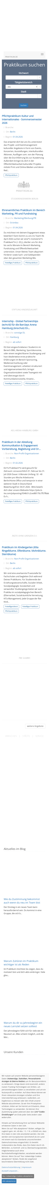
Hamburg (14, 337)
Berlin (12, 131)
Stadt (23, 91)
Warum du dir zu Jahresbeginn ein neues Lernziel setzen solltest (23, 1024)
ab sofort (17, 342)
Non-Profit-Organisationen (26, 453)
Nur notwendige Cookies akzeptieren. (17, 1176)
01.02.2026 (18, 463)
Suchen (23, 105)
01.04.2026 (18, 136)
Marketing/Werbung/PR (25, 218)
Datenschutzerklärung (11, 1167)
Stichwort (23, 73)
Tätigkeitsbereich (23, 82)
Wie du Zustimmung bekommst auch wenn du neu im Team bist (22, 900)
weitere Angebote (35, 726)
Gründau (14, 222)
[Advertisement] (24, 27)
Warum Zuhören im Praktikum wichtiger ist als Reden (21, 962)
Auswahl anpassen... (10, 1171)
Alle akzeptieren (9, 1181)
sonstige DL (19, 332)
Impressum (26, 1167)
